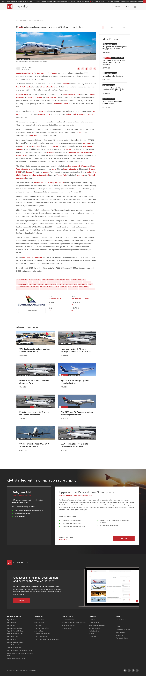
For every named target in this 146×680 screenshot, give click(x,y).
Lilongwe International (40, 179)
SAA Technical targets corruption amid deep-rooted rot (35, 353)
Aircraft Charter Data (14, 652)
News (40, 6)
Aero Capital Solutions (46, 290)
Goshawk (54, 150)
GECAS (69, 153)
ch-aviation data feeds (69, 624)
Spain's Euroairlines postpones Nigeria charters (75, 385)
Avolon (68, 118)
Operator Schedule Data (15, 635)
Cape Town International (36, 287)
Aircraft (77, 6)
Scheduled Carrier (55, 302)
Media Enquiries (94, 635)
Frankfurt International (71, 98)
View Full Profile (32, 314)
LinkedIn (78, 72)
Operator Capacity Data (15, 638)
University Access (94, 632)
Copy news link (90, 72)
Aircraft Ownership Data (15, 646)
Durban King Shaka (50, 287)
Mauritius (80, 179)
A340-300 (51, 156)
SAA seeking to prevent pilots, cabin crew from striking (75, 449)
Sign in (127, 6)
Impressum (119, 639)
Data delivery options (68, 629)
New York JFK (51, 101)
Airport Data (11, 629)
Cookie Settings (121, 624)
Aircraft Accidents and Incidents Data (19, 654)
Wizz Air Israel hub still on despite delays (112, 106)
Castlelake (24, 150)
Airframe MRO (104, 6)
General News (39, 20)
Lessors (65, 6)
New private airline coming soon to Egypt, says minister (115, 51)
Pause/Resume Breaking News (144, 1)
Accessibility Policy (122, 642)
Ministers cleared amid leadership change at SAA (35, 385)
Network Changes (45, 292)
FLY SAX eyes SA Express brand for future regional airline (76, 417)
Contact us (63, 544)
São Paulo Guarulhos (24, 90)
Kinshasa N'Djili (60, 283)
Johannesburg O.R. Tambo (47, 77)
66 (72, 314)
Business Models (73, 292)
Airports (89, 6)
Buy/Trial (117, 6)
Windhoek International (75, 285)
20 (49, 314)
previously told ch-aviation (32, 261)
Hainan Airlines (44, 118)
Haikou (68, 283)
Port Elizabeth (35, 139)
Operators (52, 6)
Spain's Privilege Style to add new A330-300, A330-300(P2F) (114, 66)
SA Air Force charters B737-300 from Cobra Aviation (34, 449)
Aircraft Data (11, 643)
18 (72, 308)
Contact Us (92, 640)
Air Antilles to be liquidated (113, 80)
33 (49, 308)
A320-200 (36, 150)
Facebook (86, 72)
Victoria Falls (61, 179)
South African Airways (24, 77)
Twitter (129, 674)
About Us (92, 624)
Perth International (48, 90)
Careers (91, 638)
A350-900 (43, 115)
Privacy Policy (120, 636)
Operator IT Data (12, 640)
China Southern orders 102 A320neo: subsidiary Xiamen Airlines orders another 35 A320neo (66, 1)
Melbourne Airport (61, 107)
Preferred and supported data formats (74, 626)
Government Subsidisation (59, 292)
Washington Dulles (35, 101)
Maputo (46, 176)
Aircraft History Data (14, 649)
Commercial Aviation (27, 20)
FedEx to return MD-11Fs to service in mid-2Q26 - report (113, 92)
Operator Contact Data (14, 632)
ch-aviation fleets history (83, 118)
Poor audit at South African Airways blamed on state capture (76, 353)
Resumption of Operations (86, 292)
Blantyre (25, 179)
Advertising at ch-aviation (97, 629)
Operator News (12, 624)
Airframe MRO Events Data (16, 662)
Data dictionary (66, 632)
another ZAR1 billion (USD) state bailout (49, 186)
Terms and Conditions (123, 634)
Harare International (70, 173)
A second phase (22, 98)
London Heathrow (22, 285)
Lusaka (29, 176)
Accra (54, 173)
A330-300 (65, 87)
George (81, 136)
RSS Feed (94, 72)
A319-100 (86, 147)
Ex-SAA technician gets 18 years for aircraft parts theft (34, 417)
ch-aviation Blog (94, 626)
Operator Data (12, 626)
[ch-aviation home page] (18, 6)
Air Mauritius (20, 292)
